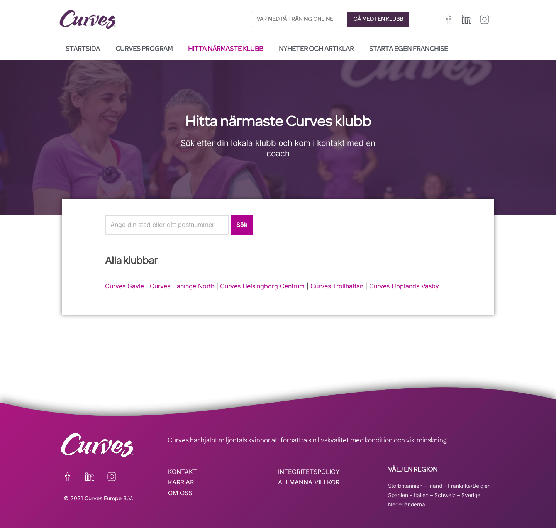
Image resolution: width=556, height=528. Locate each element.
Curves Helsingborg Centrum (262, 286)
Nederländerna (406, 504)
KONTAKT (182, 472)
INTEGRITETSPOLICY (309, 472)
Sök (241, 224)
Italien (421, 495)
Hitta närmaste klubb (225, 49)
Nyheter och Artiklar (316, 49)
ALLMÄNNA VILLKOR (308, 482)
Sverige (470, 495)
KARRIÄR (181, 482)
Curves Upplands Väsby (404, 286)
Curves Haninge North (182, 286)
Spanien (398, 495)
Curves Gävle (124, 286)
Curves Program (144, 49)
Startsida (83, 49)
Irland (435, 485)
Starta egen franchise (408, 49)
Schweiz (445, 495)
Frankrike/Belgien (469, 485)
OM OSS (180, 493)
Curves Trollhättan (336, 286)
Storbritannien (405, 485)
